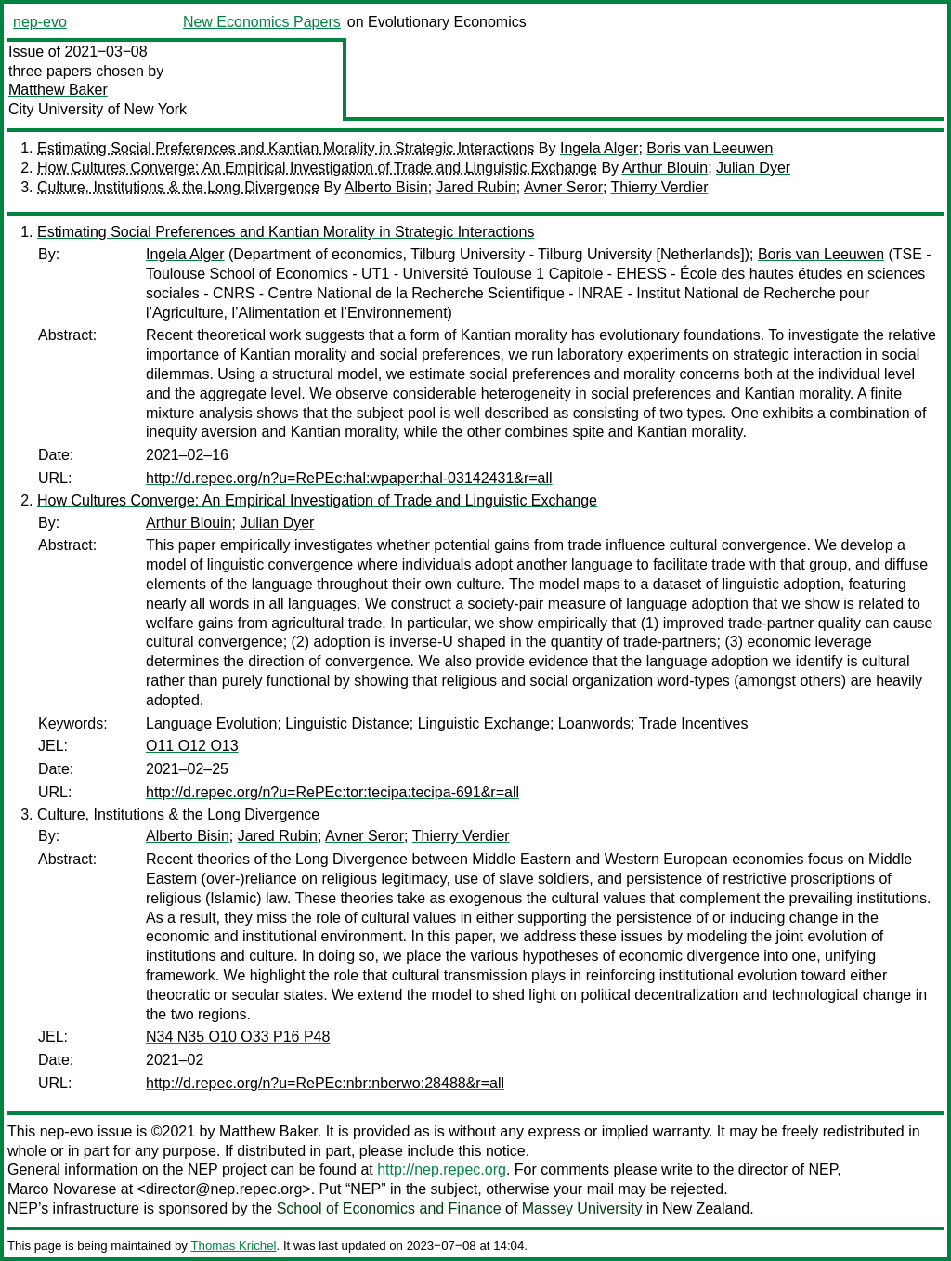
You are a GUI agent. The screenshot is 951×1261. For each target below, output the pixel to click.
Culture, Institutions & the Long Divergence (178, 187)
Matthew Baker (58, 90)
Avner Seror (563, 187)
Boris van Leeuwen (709, 148)
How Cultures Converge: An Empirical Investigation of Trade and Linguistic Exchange (317, 168)
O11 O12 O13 (192, 746)
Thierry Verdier (660, 187)
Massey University (582, 1208)
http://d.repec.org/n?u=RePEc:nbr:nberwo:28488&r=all (325, 1083)
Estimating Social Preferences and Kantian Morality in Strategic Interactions (285, 148)
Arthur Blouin (665, 168)
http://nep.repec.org (441, 1169)
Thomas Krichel (233, 1246)
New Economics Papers (262, 22)
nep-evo (40, 22)
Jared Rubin (476, 187)
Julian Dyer (753, 168)
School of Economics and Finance (389, 1208)
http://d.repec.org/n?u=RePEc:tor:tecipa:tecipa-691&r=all (332, 792)
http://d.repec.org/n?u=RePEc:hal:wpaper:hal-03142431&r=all (349, 478)
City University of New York (97, 109)
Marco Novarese (61, 1189)
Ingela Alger (599, 148)
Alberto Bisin (386, 187)
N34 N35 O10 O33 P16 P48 (238, 1036)
